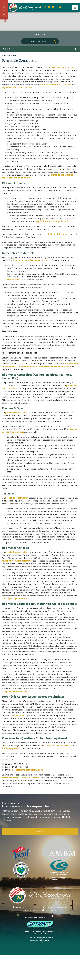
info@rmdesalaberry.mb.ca (38, 917)
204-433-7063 (49, 910)
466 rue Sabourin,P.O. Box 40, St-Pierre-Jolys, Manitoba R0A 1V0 (40, 907)
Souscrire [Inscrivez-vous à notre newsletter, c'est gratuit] (40, 831)
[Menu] (75, 7)
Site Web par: (40, 941)
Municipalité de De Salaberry (25, 7)
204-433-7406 (31, 910)
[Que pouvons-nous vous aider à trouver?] (40, 41)
